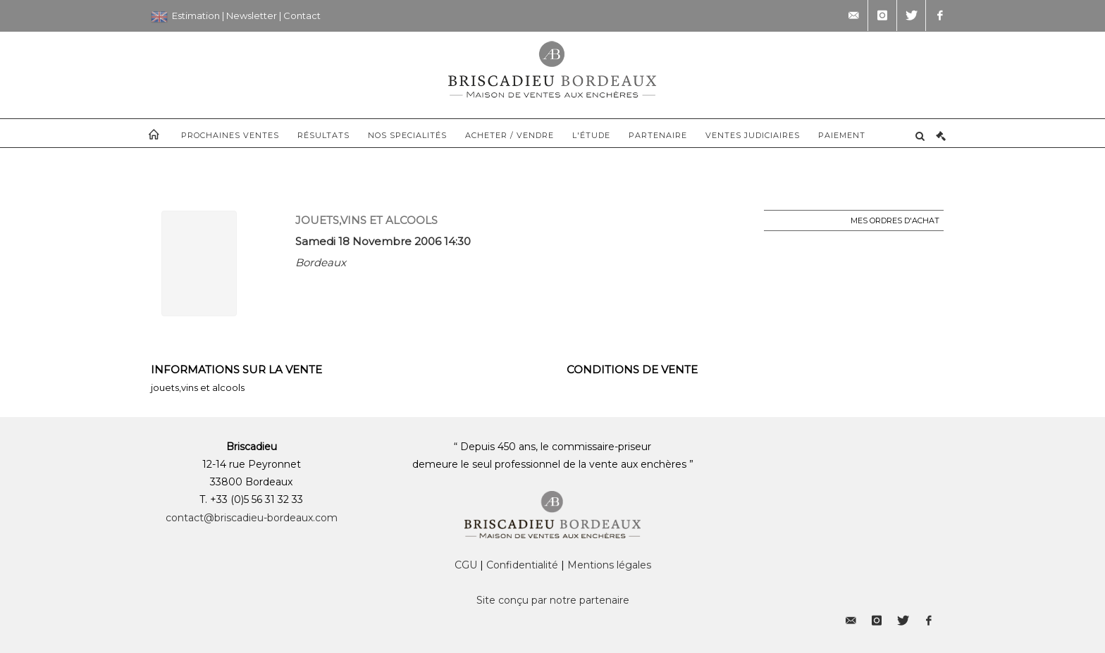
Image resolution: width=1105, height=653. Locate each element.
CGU (466, 565)
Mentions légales (609, 565)
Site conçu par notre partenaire (552, 600)
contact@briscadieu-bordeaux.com (252, 517)
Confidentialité (522, 565)
